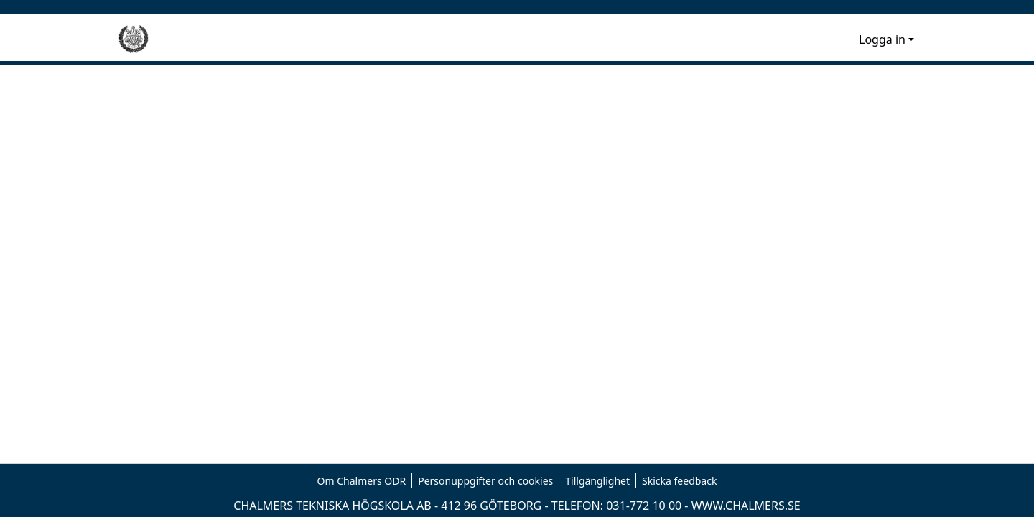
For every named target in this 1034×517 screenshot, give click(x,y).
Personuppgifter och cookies (485, 481)
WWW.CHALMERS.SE (746, 505)
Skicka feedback (679, 481)
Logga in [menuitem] (882, 39)
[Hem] (133, 39)
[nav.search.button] (825, 39)
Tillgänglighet (597, 481)
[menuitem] (845, 39)
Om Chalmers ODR (361, 481)
